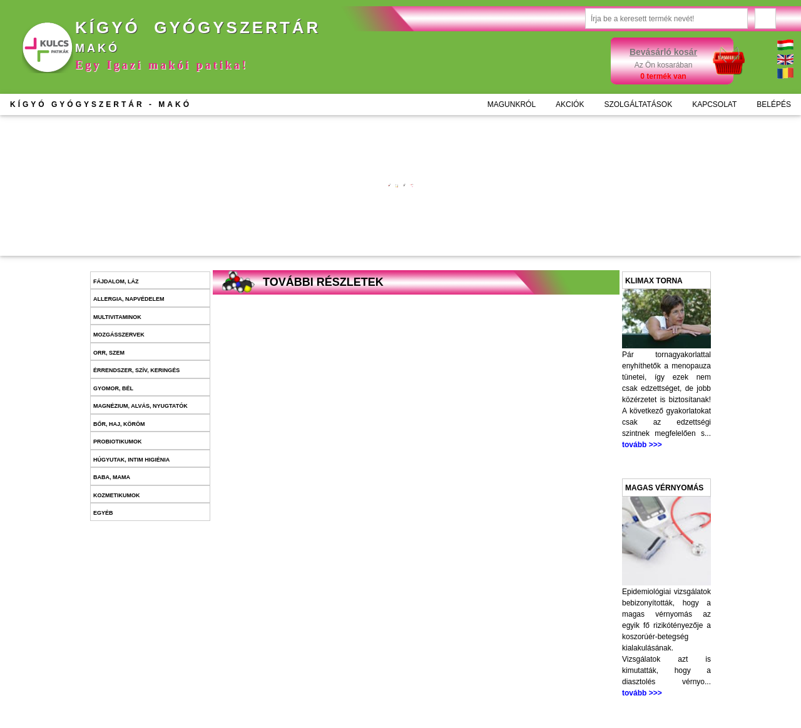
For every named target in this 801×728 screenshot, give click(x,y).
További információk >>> (303, 198)
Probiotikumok (117, 441)
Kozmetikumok (116, 495)
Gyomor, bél (113, 388)
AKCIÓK (570, 104)
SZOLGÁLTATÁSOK (638, 104)
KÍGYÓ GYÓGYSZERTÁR (100, 104)
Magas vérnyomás (664, 487)
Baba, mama (111, 477)
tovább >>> (642, 444)
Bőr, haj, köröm (119, 424)
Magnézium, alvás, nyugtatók (140, 406)
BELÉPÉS (774, 104)
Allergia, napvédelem (129, 299)
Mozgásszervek (119, 334)
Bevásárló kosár (663, 52)
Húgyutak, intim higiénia (131, 460)
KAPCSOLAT (714, 104)
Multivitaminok (117, 317)
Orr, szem (109, 353)
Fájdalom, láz (116, 281)
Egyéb (103, 513)
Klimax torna (654, 280)
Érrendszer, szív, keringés (136, 370)
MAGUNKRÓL (511, 104)
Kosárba (321, 237)
